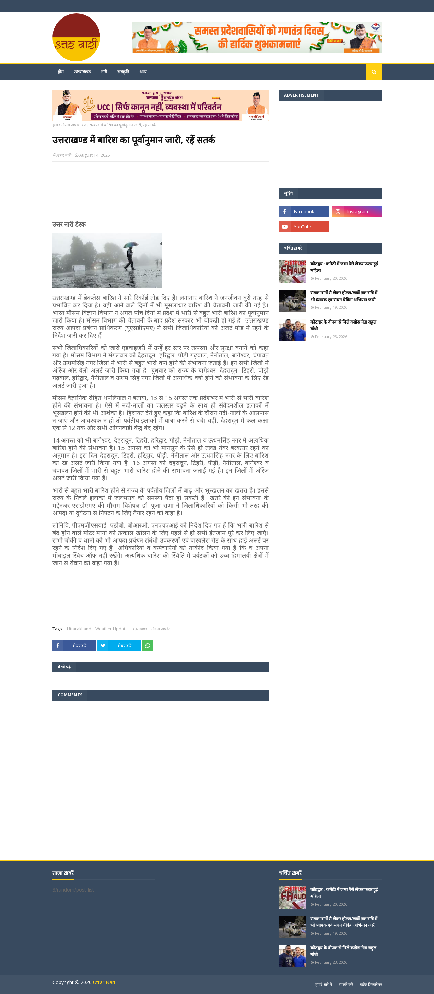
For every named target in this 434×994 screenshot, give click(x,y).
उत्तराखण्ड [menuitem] (82, 72)
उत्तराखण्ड (139, 629)
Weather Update (111, 629)
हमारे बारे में (323, 984)
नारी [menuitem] (104, 72)
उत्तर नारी (64, 155)
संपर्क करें (346, 984)
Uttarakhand (79, 629)
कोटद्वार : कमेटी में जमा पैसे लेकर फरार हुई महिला (344, 267)
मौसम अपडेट (71, 125)
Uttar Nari (104, 982)
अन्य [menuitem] (143, 72)
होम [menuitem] (61, 72)
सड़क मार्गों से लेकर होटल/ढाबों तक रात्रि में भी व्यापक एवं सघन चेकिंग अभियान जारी (343, 296)
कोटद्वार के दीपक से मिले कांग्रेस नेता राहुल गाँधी (343, 325)
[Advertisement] (160, 194)
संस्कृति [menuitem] (123, 72)
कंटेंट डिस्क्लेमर (371, 984)
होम (55, 125)
